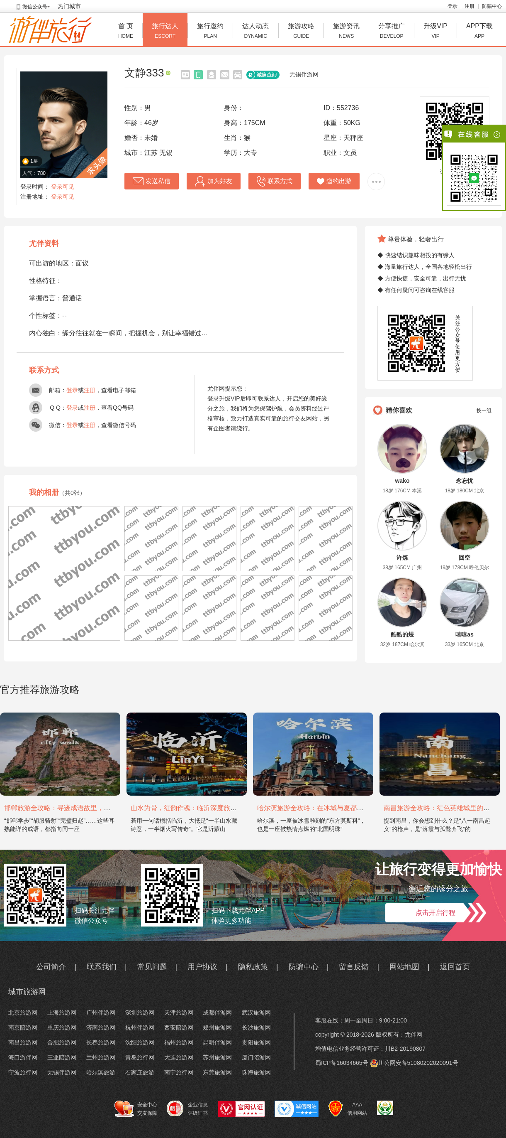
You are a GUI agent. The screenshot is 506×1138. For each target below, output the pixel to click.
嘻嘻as (464, 634)
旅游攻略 (301, 31)
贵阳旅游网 (256, 1042)
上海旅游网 (61, 1012)
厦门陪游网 (256, 1057)
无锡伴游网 (304, 74)
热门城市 (69, 6)
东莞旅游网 (217, 1072)
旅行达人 (165, 31)
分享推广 (391, 31)
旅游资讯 (346, 31)
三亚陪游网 (61, 1057)
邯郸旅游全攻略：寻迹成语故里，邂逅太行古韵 (74, 807)
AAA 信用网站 (347, 1109)
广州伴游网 (100, 1012)
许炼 (402, 557)
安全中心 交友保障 (135, 1109)
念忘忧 (464, 480)
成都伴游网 (217, 1012)
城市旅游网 (27, 992)
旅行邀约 (210, 31)
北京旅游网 (22, 1012)
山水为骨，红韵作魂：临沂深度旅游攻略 (190, 807)
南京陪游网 (22, 1027)
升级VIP (435, 31)
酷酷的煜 (402, 634)
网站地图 (404, 967)
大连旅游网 (178, 1057)
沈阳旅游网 (139, 1042)
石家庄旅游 (139, 1072)
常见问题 (152, 967)
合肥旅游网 (61, 1042)
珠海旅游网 (256, 1072)
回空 (464, 557)
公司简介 (51, 967)
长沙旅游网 (256, 1027)
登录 (452, 6)
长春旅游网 (100, 1042)
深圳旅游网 (139, 1012)
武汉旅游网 (256, 1012)
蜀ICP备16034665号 (341, 1062)
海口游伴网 (22, 1057)
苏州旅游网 (217, 1057)
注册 (469, 6)
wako (402, 480)
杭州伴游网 (139, 1027)
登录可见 (62, 186)
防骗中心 (492, 6)
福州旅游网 (178, 1042)
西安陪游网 (178, 1027)
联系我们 (102, 967)
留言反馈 (354, 967)
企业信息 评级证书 (187, 1108)
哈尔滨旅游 (100, 1072)
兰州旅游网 (100, 1057)
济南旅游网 (100, 1027)
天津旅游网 (178, 1012)
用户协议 (202, 967)
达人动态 (255, 31)
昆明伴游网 (217, 1042)
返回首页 (455, 967)
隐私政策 (253, 967)
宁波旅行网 (22, 1072)
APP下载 (479, 31)
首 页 (125, 31)
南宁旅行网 (178, 1072)
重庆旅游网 (61, 1027)
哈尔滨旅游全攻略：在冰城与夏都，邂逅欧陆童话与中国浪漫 (346, 807)
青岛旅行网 (139, 1057)
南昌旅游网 (22, 1042)
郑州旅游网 (217, 1027)
